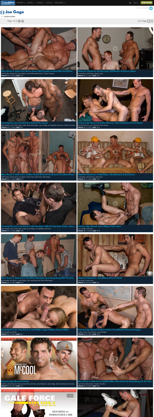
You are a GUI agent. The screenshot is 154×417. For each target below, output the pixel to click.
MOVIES (31, 3)
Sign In (135, 3)
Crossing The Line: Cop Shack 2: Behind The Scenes (24, 123)
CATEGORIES (60, 3)
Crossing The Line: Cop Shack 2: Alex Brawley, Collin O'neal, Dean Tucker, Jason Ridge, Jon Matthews (38, 226)
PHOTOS (49, 3)
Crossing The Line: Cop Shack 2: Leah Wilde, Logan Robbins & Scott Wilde (34, 330)
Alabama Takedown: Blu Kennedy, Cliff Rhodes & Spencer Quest (107, 71)
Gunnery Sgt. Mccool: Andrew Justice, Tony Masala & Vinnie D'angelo (109, 330)
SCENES (40, 3)
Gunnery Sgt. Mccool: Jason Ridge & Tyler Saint (99, 226)
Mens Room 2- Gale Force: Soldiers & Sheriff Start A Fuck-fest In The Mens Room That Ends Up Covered (38, 175)
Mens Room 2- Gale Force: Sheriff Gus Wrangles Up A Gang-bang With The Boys (37, 278)
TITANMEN (21, 3)
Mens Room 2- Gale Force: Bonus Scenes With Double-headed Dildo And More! (37, 71)
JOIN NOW (146, 3)
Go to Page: (142, 21)
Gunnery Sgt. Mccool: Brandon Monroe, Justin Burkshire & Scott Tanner (110, 123)
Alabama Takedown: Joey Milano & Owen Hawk (100, 278)
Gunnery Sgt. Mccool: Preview (15, 381)
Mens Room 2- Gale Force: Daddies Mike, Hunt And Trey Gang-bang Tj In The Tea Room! (115, 381)
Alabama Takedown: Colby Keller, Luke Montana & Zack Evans (106, 175)
